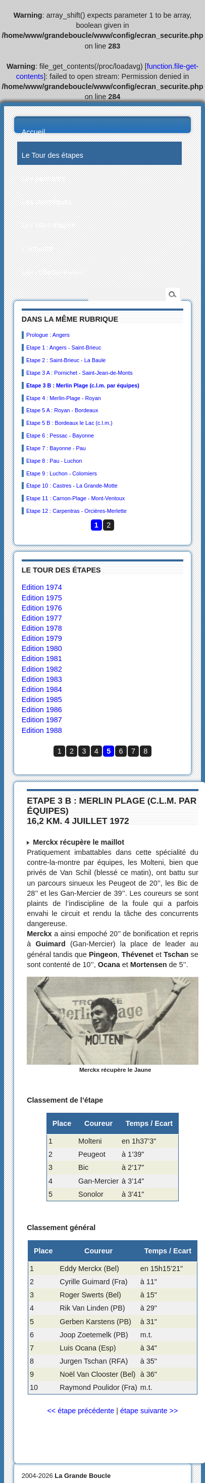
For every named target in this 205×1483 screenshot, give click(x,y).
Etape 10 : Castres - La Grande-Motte (72, 486)
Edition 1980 (42, 648)
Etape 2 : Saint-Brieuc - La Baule (66, 360)
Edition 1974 (42, 587)
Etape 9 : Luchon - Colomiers (61, 473)
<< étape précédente (80, 1411)
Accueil (33, 132)
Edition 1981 (42, 659)
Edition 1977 (42, 618)
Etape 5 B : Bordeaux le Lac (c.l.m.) (69, 423)
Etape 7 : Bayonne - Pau (56, 448)
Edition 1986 (42, 710)
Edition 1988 (42, 730)
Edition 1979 (42, 638)
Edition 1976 (42, 608)
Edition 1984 (42, 689)
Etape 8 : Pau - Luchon (54, 461)
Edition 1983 (42, 679)
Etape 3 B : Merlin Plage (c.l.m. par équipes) (82, 385)
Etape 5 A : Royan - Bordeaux (62, 410)
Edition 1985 (42, 699)
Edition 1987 (42, 720)
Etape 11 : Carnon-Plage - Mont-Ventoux (75, 498)
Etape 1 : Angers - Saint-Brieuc (63, 347)
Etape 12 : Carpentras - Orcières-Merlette (76, 511)
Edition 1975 (42, 598)
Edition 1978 (42, 628)
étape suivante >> (149, 1411)
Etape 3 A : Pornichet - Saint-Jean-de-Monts (79, 373)
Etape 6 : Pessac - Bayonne (60, 435)
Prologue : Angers (48, 335)
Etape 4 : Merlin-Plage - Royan (63, 398)
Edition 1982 (42, 669)
